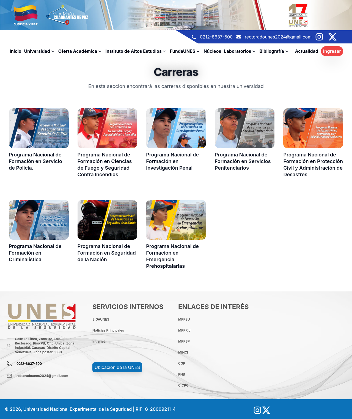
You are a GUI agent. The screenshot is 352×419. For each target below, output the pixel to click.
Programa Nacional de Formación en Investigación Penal (172, 161)
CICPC (183, 385)
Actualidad (306, 51)
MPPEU (184, 319)
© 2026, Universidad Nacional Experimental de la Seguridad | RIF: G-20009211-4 (90, 409)
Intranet (98, 341)
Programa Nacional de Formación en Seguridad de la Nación (107, 252)
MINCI (183, 352)
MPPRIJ (184, 330)
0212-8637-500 (216, 37)
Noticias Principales (108, 330)
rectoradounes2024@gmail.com (278, 37)
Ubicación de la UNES (117, 367)
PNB (181, 374)
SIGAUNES (100, 319)
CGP (181, 363)
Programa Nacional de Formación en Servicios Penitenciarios (243, 161)
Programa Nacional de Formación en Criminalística (35, 252)
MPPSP (184, 341)
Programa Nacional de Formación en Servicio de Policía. (35, 161)
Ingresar (332, 51)
